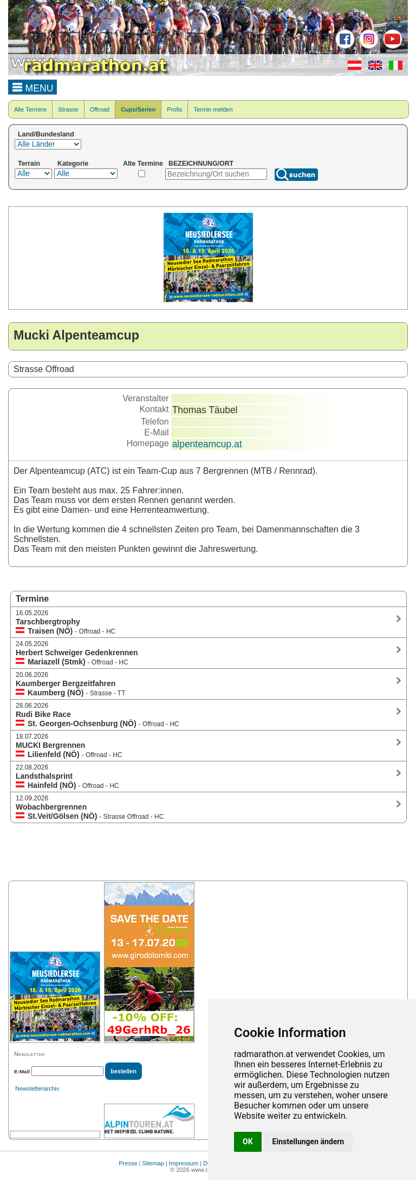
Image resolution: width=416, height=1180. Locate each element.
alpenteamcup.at (207, 444)
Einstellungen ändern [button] (308, 1141)
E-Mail (22, 1071)
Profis (174, 109)
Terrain (29, 163)
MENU (33, 87)
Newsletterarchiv (37, 1088)
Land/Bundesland (46, 134)
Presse (128, 1163)
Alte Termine (143, 163)
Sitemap (153, 1163)
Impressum (183, 1163)
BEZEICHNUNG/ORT (200, 163)
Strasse (68, 109)
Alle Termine (30, 109)
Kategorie (72, 163)
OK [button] (248, 1141)
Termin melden (212, 109)
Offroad (100, 109)
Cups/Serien (138, 109)
